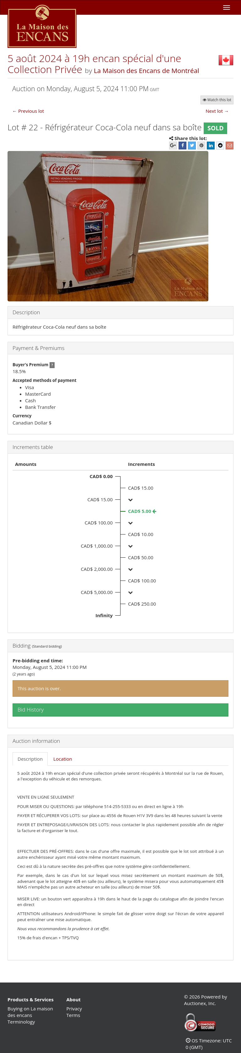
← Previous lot (28, 111)
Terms (73, 1015)
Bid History (31, 709)
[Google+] (173, 145)
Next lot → (217, 111)
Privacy (74, 1008)
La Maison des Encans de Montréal (146, 70)
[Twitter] (192, 145)
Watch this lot (217, 99)
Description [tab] (30, 759)
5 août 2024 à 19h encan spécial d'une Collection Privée (94, 63)
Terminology (21, 1022)
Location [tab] (62, 759)
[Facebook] (182, 145)
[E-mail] (229, 145)
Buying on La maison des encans (30, 1011)
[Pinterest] (201, 145)
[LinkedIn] (211, 145)
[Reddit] (220, 145)
